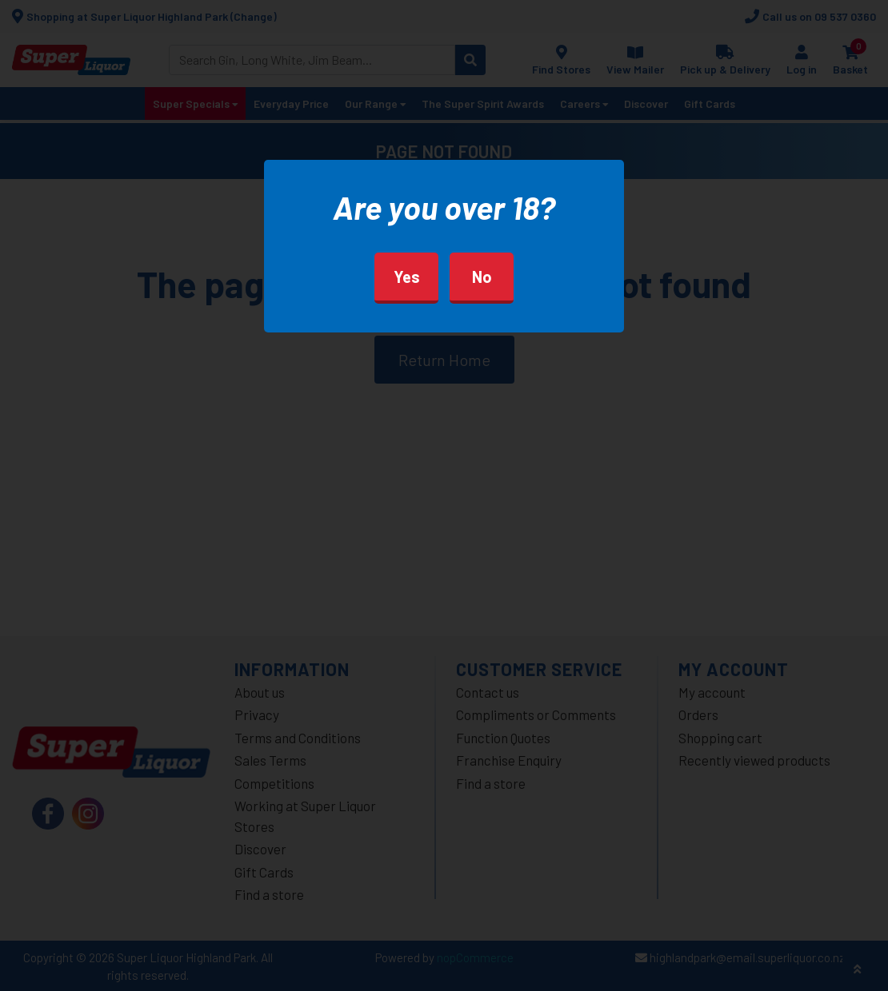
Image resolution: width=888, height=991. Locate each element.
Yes (407, 276)
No (482, 276)
